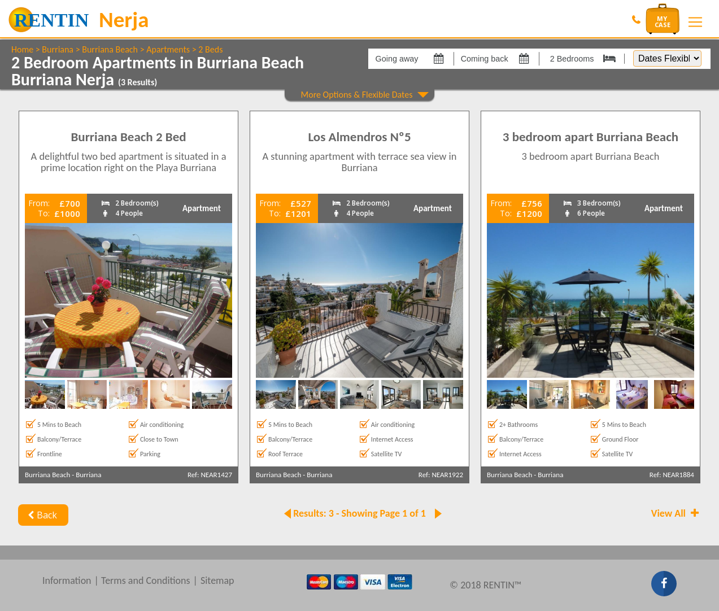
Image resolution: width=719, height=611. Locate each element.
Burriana (57, 49)
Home (22, 49)
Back (41, 515)
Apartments (168, 49)
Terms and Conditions (145, 580)
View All (676, 513)
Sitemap (217, 580)
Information (66, 580)
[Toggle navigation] (695, 22)
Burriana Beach (110, 49)
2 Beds (210, 49)
